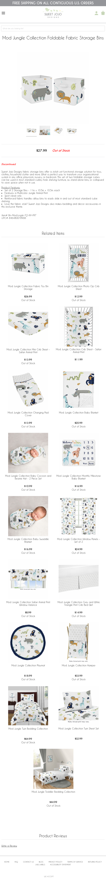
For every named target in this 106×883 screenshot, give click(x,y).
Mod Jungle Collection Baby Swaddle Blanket (28, 540)
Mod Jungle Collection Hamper (78, 665)
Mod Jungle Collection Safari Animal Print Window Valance (28, 603)
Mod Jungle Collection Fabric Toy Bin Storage (28, 287)
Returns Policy (95, 862)
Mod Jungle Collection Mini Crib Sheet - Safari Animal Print (28, 351)
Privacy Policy (55, 862)
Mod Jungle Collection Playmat (28, 665)
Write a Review (9, 845)
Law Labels (40, 864)
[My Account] (96, 13)
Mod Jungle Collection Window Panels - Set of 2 (78, 540)
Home (6, 862)
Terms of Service (75, 862)
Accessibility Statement (60, 864)
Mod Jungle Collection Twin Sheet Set (78, 728)
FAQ (16, 862)
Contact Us (28, 862)
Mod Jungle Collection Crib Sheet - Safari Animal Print (78, 350)
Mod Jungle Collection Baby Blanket (78, 412)
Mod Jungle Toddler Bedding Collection (53, 791)
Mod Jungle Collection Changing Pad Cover (28, 414)
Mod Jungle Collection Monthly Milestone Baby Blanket (78, 477)
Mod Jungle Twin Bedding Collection (28, 728)
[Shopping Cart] (103, 13)
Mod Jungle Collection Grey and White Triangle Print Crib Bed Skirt (79, 603)
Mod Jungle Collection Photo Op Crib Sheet (78, 287)
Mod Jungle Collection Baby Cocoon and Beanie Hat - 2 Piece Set (28, 477)
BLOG (41, 862)
